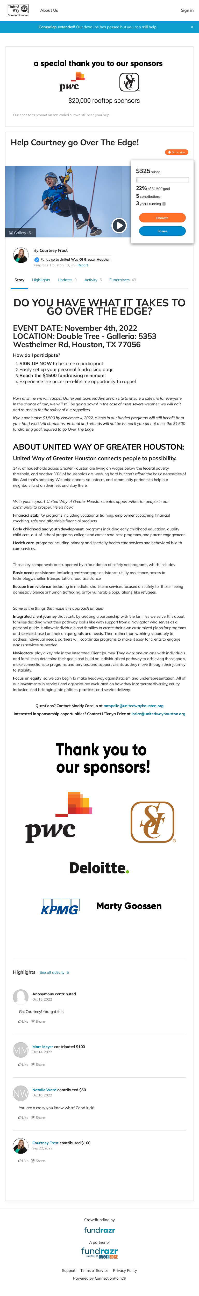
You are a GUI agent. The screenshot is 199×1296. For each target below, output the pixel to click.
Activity (93, 279)
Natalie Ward (44, 1089)
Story (19, 279)
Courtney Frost (54, 250)
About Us (49, 10)
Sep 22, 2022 (42, 1147)
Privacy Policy (125, 1269)
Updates (67, 279)
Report (82, 265)
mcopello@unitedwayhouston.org (133, 705)
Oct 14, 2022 (42, 1052)
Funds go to (50, 259)
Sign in (187, 10)
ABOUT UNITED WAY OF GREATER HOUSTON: (98, 447)
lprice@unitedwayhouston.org (158, 713)
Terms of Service (94, 1269)
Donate (162, 218)
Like (23, 1021)
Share (162, 231)
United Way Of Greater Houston (85, 259)
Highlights (41, 279)
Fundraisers (122, 279)
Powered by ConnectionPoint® (99, 1277)
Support (68, 1269)
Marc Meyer (42, 1046)
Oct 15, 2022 (42, 999)
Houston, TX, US (62, 265)
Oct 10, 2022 (42, 1095)
